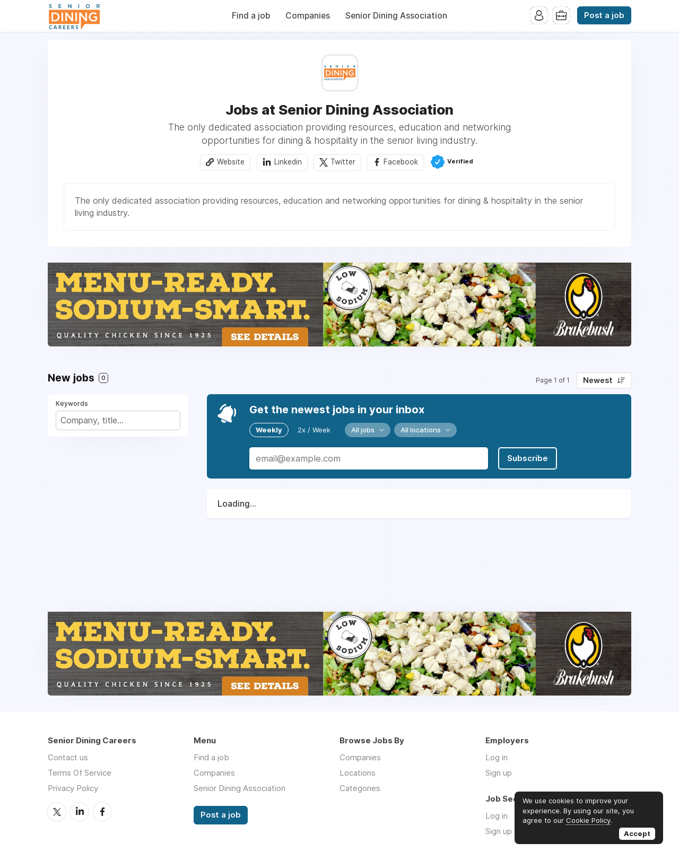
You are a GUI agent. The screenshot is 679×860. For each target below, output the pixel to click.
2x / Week (314, 429)
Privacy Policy (73, 788)
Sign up (498, 773)
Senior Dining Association (396, 16)
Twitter (342, 162)
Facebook (401, 162)
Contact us (68, 757)
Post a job (604, 15)
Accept (637, 833)
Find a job (251, 16)
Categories (360, 788)
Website (231, 162)
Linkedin (288, 162)
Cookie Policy (588, 820)
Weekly (269, 429)
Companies (307, 16)
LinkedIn (80, 812)
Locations (358, 773)
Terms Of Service (79, 773)
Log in (496, 757)
